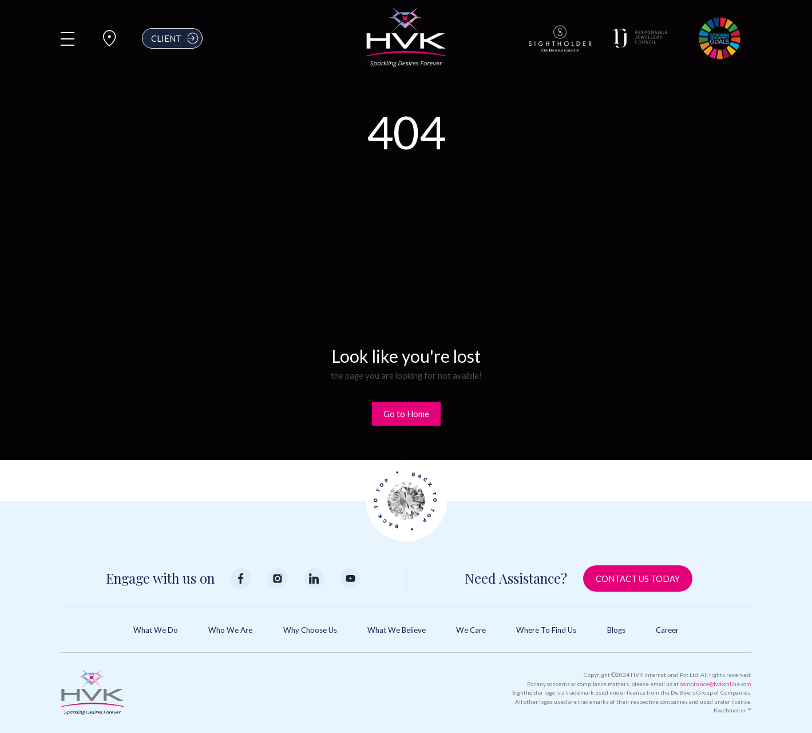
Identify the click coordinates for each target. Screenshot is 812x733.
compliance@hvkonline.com (715, 683)
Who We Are (230, 630)
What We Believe (396, 630)
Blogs (616, 630)
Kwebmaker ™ (732, 710)
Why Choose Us (310, 630)
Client (175, 38)
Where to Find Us (546, 630)
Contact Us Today (638, 578)
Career (667, 630)
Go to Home (406, 414)
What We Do (155, 630)
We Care (471, 630)
